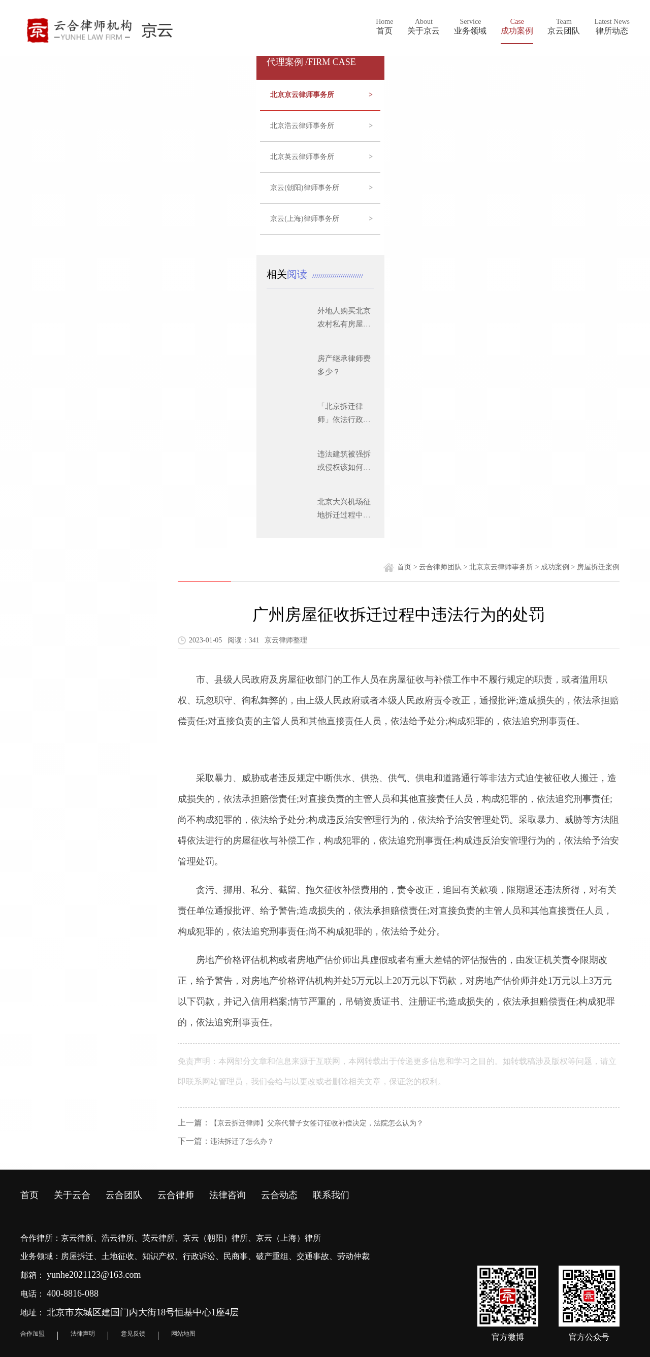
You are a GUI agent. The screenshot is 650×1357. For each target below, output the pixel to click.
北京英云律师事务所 (321, 157)
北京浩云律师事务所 (321, 126)
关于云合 (72, 1195)
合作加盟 (32, 1333)
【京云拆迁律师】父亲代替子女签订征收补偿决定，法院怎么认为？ (317, 1123)
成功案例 (555, 567)
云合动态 (279, 1195)
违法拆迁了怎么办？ (242, 1141)
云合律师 (175, 1195)
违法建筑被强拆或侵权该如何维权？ (344, 467)
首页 (404, 567)
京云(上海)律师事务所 (321, 219)
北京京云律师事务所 (321, 95)
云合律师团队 (440, 567)
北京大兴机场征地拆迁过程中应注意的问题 (344, 515)
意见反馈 (133, 1333)
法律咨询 (227, 1195)
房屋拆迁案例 (598, 567)
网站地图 (183, 1333)
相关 (289, 274)
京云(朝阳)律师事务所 (321, 188)
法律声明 (83, 1333)
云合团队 (124, 1195)
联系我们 (331, 1195)
